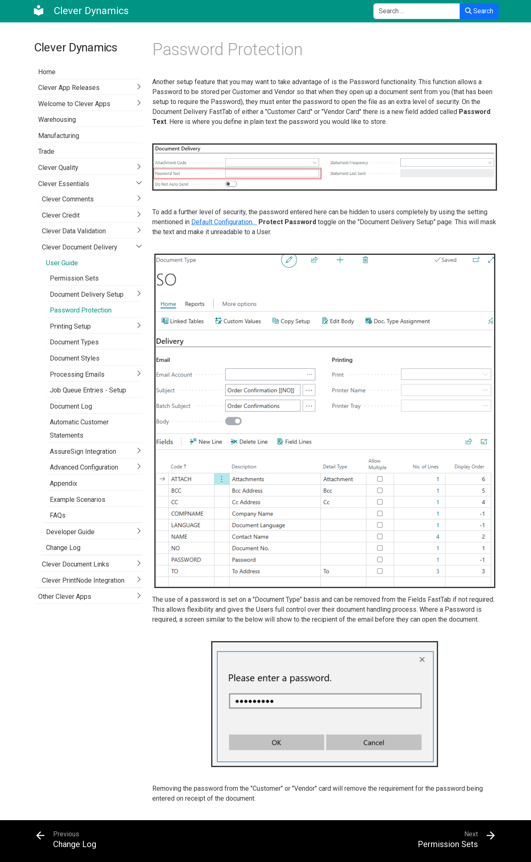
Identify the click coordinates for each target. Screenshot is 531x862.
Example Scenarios (77, 500)
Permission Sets (74, 278)
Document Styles (75, 358)
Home (47, 72)
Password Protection (81, 310)
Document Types (74, 342)
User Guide (62, 263)
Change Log (63, 548)
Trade (46, 151)
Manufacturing (58, 136)
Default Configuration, (224, 222)
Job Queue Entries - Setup (88, 390)
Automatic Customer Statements (79, 428)
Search (479, 11)
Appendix (63, 483)
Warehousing (57, 119)
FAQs (58, 515)
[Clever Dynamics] (80, 11)
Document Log (71, 406)
